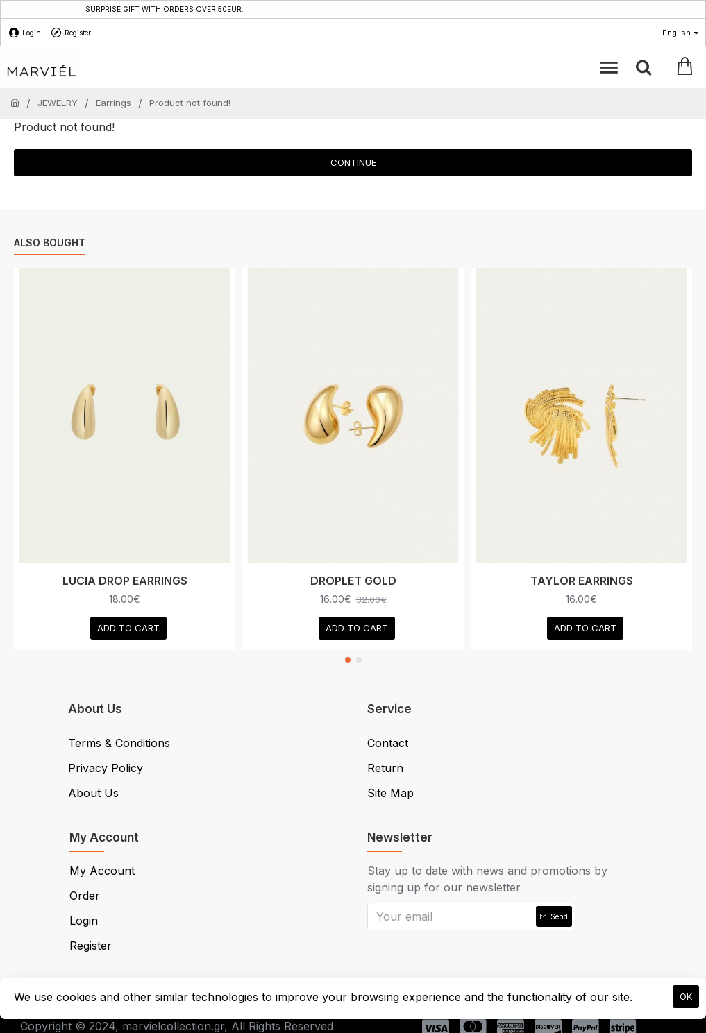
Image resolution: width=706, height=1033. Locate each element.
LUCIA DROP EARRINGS (124, 581)
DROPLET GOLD (353, 581)
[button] (348, 660)
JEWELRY (57, 102)
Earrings (113, 102)
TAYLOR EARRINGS (581, 581)
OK (686, 996)
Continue (353, 162)
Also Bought (49, 242)
